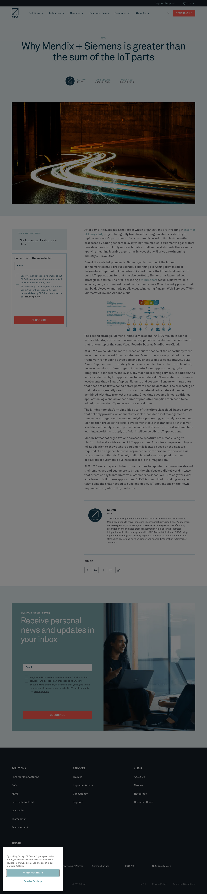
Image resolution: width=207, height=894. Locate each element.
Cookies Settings (33, 881)
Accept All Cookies (33, 873)
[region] (33, 869)
